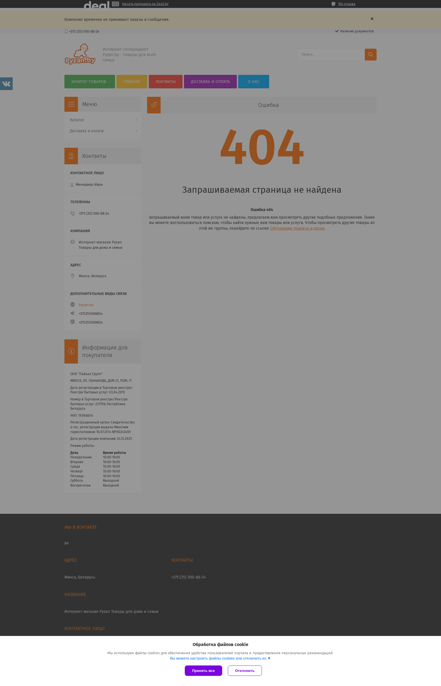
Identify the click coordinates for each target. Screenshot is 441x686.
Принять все (203, 671)
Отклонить (245, 671)
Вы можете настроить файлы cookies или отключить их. (218, 658)
